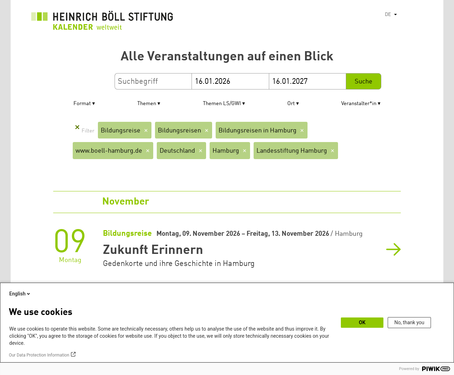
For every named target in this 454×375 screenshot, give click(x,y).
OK (362, 322)
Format (82, 104)
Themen (146, 104)
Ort (291, 104)
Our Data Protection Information (39, 355)
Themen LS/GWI (222, 104)
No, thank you (409, 322)
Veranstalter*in (358, 104)
